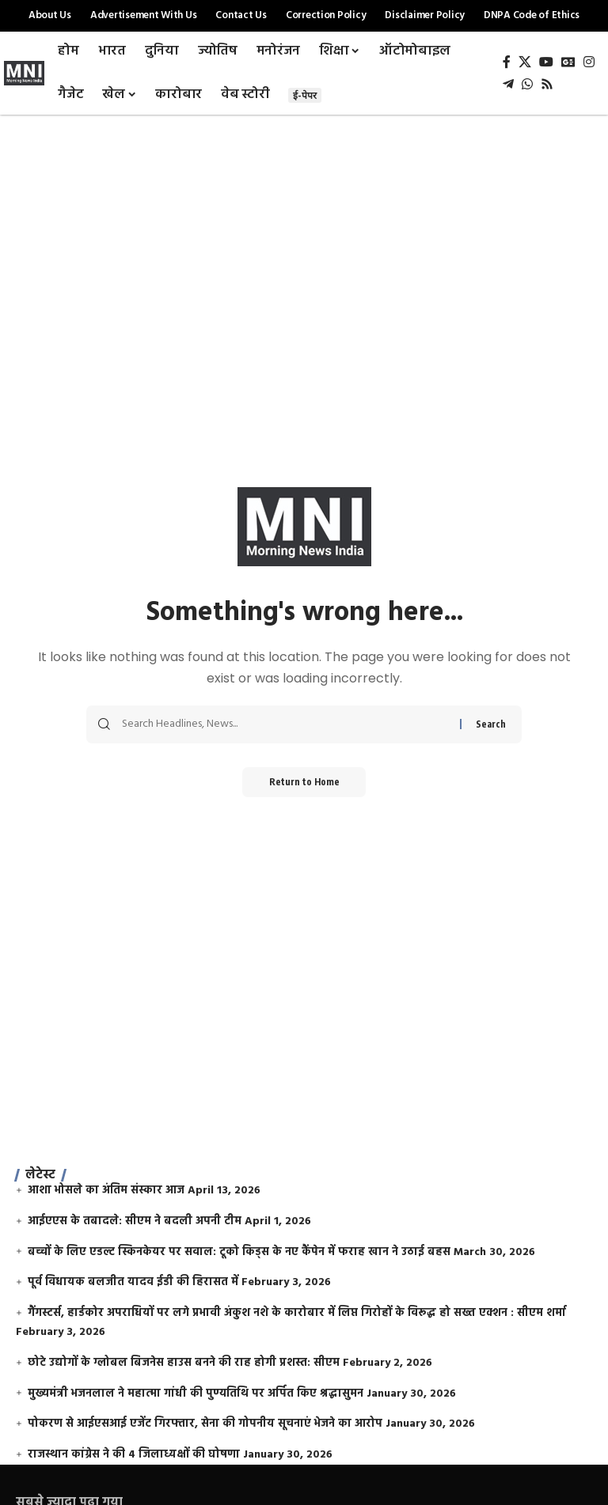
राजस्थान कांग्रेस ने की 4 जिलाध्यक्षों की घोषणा (134, 1455)
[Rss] (547, 84)
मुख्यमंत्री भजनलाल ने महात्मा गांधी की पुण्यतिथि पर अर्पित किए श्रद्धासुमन (195, 1394)
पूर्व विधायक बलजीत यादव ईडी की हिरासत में (133, 1282)
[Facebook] (507, 62)
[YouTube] (546, 62)
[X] (525, 62)
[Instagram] (589, 62)
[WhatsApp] (527, 84)
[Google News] (568, 62)
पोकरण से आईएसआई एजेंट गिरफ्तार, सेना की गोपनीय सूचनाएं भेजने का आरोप (205, 1424)
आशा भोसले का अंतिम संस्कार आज (106, 1191)
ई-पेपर (305, 95)
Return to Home (304, 782)
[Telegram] (508, 84)
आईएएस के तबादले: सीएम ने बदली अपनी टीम (134, 1221)
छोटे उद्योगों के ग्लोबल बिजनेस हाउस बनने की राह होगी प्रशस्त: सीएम (184, 1363)
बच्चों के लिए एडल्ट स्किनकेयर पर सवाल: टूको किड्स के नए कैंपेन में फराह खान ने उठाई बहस (239, 1252)
